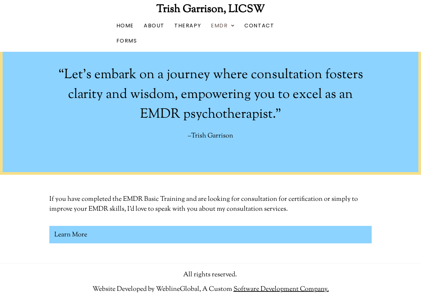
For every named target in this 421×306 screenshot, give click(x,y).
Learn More (70, 235)
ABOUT (154, 25)
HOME (125, 25)
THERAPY (187, 25)
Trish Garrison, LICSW (210, 9)
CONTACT (259, 25)
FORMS (126, 41)
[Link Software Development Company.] (281, 289)
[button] (222, 25)
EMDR (223, 25)
